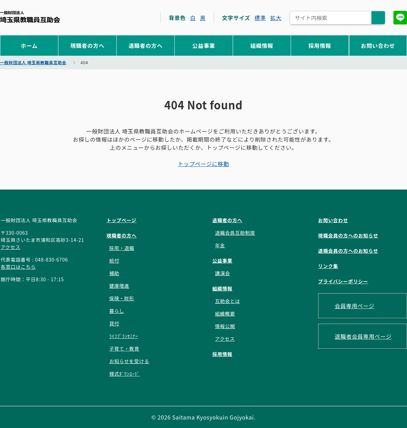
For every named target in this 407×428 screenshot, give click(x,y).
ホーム (29, 45)
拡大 (276, 18)
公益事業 (203, 45)
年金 (220, 245)
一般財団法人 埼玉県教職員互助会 (30, 17)
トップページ (121, 220)
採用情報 (319, 45)
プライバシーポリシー (343, 281)
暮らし (116, 310)
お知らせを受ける (129, 361)
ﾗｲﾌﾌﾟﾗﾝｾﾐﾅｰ (123, 336)
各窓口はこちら (18, 266)
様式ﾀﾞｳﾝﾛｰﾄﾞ (124, 373)
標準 (260, 18)
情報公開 (225, 326)
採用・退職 (121, 248)
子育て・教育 (124, 348)
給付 (114, 260)
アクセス (11, 247)
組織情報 (261, 45)
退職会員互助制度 (235, 232)
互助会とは (227, 301)
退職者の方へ (146, 45)
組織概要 (225, 313)
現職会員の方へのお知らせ (348, 235)
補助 (114, 273)
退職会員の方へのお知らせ (348, 250)
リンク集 (328, 266)
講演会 (222, 273)
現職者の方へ (87, 45)
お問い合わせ (378, 45)
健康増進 (119, 285)
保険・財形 (121, 298)
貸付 (114, 323)
